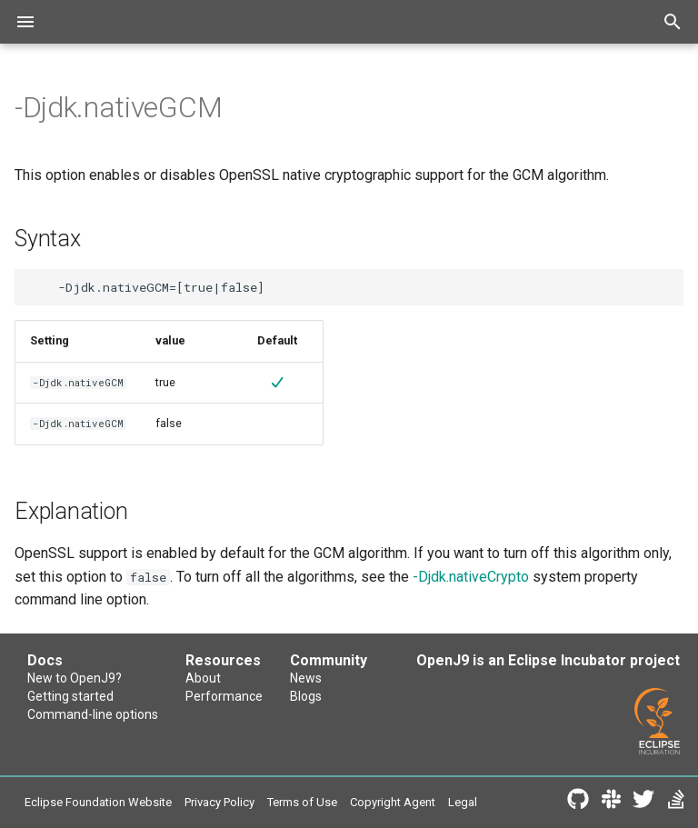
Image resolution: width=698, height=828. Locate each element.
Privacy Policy (219, 802)
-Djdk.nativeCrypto (471, 576)
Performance (224, 696)
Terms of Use (302, 802)
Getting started (70, 696)
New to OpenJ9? (74, 678)
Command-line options (92, 714)
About (203, 678)
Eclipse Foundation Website (98, 802)
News (306, 678)
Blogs (306, 696)
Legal (462, 802)
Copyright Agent (392, 802)
